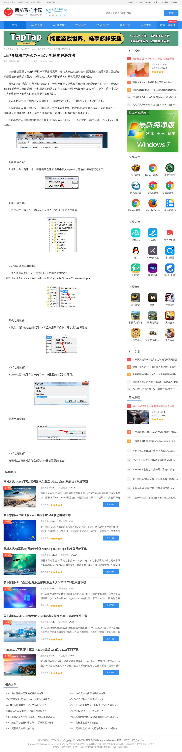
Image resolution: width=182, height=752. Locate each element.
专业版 (157, 2)
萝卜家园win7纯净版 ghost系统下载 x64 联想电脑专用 (37, 515)
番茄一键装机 (168, 24)
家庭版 (174, 2)
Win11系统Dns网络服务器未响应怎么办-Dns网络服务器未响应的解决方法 (106, 717)
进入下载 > (110, 504)
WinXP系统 (102, 25)
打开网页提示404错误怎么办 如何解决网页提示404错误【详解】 (152, 359)
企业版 (165, 2)
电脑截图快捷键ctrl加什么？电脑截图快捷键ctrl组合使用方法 (151, 374)
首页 (14, 25)
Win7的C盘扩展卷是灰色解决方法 (87, 699)
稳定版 (139, 2)
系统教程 (25, 49)
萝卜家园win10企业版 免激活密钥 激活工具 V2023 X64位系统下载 (45, 582)
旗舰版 (148, 2)
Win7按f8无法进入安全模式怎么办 (87, 711)
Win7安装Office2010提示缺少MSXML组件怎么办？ (31, 699)
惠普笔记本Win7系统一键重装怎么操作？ (26, 711)
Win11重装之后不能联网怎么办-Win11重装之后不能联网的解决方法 (39, 717)
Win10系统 (59, 25)
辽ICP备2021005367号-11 (50, 740)
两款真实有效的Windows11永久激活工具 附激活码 (152, 382)
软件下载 (125, 25)
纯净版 (131, 2)
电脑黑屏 (26, 120)
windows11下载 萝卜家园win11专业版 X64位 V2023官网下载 (41, 649)
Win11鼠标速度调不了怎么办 (84, 722)
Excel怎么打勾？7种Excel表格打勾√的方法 (151, 389)
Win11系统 (37, 25)
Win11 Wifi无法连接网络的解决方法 (87, 693)
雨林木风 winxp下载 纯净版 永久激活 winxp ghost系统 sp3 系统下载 (46, 481)
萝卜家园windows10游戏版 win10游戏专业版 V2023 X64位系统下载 (45, 616)
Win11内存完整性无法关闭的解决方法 (24, 693)
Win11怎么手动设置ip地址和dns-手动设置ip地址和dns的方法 (35, 722)
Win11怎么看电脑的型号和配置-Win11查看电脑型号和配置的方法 (102, 705)
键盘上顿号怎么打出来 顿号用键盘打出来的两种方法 (151, 367)
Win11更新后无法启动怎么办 (20, 728)
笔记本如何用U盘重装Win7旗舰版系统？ (26, 705)
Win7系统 (80, 25)
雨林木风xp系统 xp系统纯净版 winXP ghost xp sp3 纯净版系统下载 (45, 548)
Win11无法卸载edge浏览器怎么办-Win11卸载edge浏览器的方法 (101, 728)
